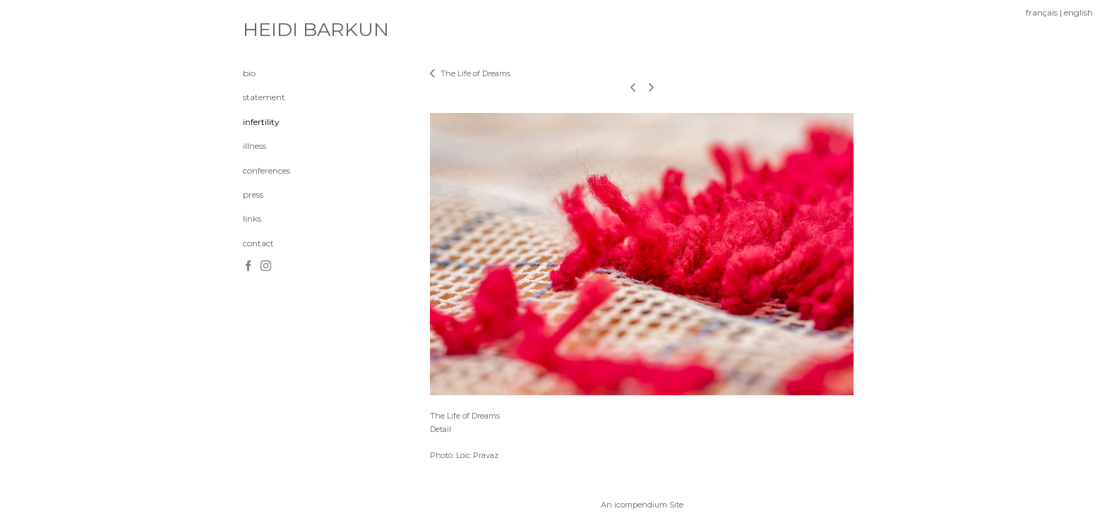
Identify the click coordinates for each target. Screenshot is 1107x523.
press (253, 194)
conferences (266, 170)
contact (258, 243)
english (1078, 12)
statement (264, 97)
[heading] (278, 30)
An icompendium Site (642, 505)
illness (254, 145)
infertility (261, 121)
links (252, 218)
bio (249, 73)
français (1042, 12)
